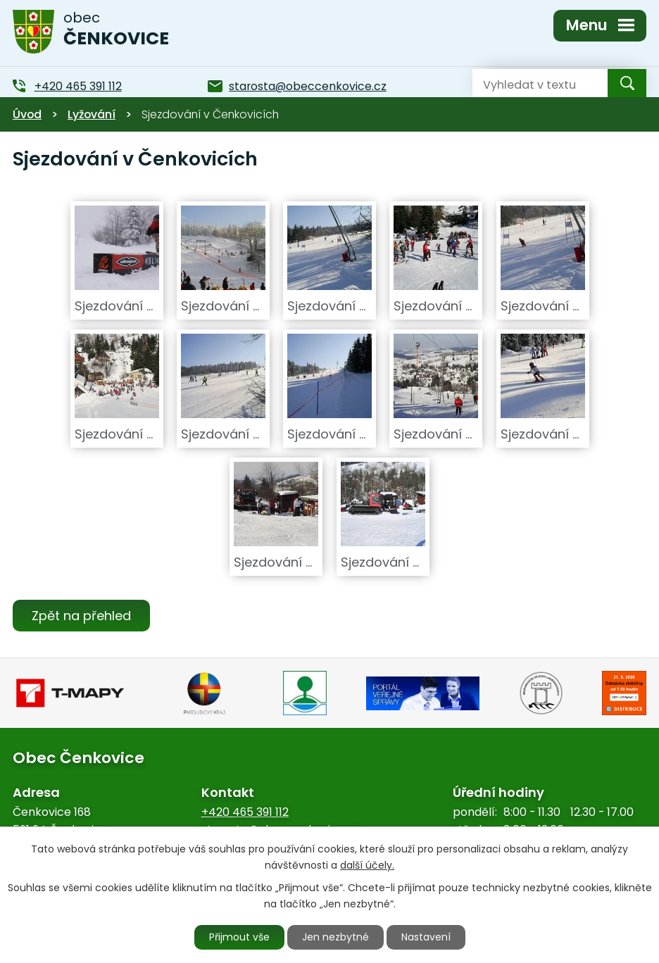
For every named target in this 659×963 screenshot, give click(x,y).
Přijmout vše (239, 937)
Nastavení (426, 937)
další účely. (367, 865)
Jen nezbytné (335, 937)
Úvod (27, 114)
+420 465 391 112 (245, 812)
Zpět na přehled (81, 615)
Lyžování (91, 114)
